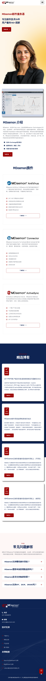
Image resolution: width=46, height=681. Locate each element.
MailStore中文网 (8, 664)
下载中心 (6, 636)
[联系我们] (43, 671)
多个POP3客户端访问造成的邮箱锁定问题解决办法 (22, 379)
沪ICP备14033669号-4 (14, 677)
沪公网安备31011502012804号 (30, 677)
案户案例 (6, 647)
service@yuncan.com (8, 622)
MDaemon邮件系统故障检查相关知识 (17, 419)
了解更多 (9, 395)
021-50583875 (6, 615)
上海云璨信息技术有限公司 (11, 668)
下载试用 (6, 29)
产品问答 (6, 643)
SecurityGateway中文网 (11, 660)
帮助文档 (6, 639)
